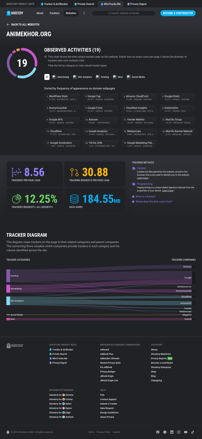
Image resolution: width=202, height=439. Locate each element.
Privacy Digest (136, 4)
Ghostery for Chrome (61, 395)
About (39, 13)
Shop (153, 371)
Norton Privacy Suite (110, 363)
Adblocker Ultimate (109, 358)
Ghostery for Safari (60, 403)
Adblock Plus (106, 354)
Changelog (156, 380)
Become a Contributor (178, 13)
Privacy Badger (107, 371)
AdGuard (104, 349)
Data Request (107, 408)
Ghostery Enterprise (161, 367)
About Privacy (107, 417)
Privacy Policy (103, 432)
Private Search (84, 4)
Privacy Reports (161, 358)
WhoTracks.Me (111, 4)
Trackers (54, 13)
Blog (153, 376)
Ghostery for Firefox (61, 399)
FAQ (102, 395)
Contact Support (108, 399)
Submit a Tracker (108, 403)
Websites (71, 13)
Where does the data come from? (152, 201)
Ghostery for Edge (60, 412)
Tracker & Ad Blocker (54, 4)
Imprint (116, 432)
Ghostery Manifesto (161, 354)
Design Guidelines (109, 412)
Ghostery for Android (61, 417)
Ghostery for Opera (60, 408)
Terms (91, 432)
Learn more (143, 178)
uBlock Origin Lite (109, 380)
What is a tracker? (144, 196)
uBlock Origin (107, 376)
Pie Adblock (106, 367)
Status (154, 349)
